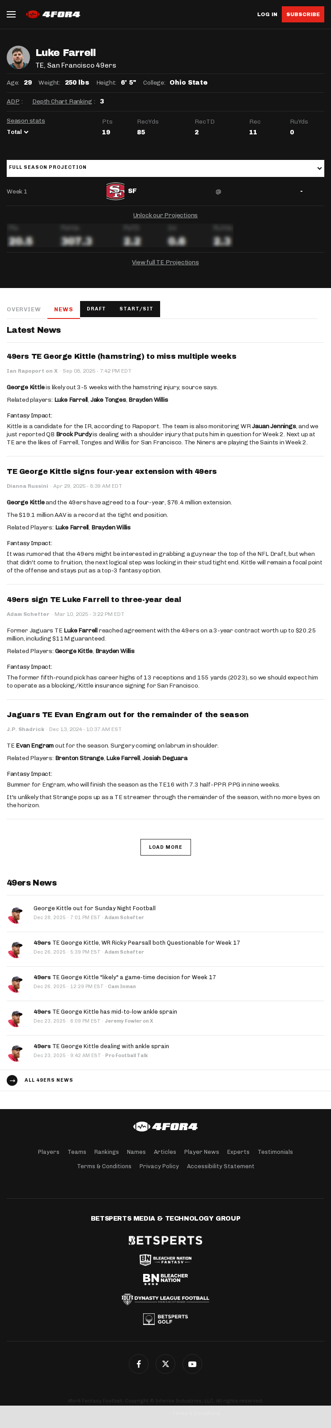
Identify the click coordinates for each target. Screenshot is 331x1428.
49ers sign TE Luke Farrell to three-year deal (94, 599)
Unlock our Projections (165, 215)
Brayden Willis (148, 400)
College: (154, 82)
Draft (96, 309)
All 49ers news (49, 1080)
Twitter (165, 1364)
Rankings (106, 1151)
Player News (201, 1151)
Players (48, 1151)
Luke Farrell (71, 400)
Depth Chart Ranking (62, 101)
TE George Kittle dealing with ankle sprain (101, 1046)
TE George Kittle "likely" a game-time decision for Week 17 (125, 977)
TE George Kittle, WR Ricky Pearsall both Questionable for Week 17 (137, 942)
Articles (165, 1151)
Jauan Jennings (274, 426)
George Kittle (25, 387)
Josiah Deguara (164, 758)
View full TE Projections (165, 262)
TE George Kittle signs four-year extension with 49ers (112, 471)
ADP (13, 101)
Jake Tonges (108, 400)
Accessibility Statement (221, 1166)
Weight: (49, 82)
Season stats (26, 121)
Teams (77, 1151)
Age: (13, 82)
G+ (192, 1364)
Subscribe (303, 14)
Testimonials (275, 1151)
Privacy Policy (159, 1166)
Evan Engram (35, 745)
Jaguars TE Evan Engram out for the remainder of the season (128, 714)
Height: (106, 82)
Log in (267, 14)
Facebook (139, 1364)
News (63, 309)
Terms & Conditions (104, 1166)
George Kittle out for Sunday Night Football (95, 908)
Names (136, 1151)
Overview (24, 309)
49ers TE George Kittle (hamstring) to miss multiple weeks (121, 356)
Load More (165, 847)
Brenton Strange (79, 758)
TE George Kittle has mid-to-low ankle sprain (105, 1011)
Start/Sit (136, 309)
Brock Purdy (74, 434)
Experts (238, 1151)
